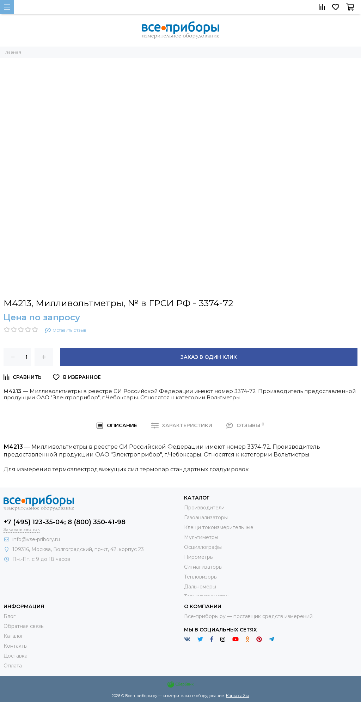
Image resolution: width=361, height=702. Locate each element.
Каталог (13, 636)
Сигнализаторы (203, 567)
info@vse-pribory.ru (36, 539)
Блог (10, 616)
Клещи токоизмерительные (218, 527)
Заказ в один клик (208, 357)
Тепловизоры (201, 577)
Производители (204, 507)
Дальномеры (200, 586)
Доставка (15, 656)
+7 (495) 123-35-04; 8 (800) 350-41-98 (65, 522)
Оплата (13, 665)
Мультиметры (201, 537)
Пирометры (199, 557)
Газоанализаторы (206, 517)
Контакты (15, 646)
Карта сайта (237, 695)
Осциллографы (203, 547)
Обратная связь (23, 626)
